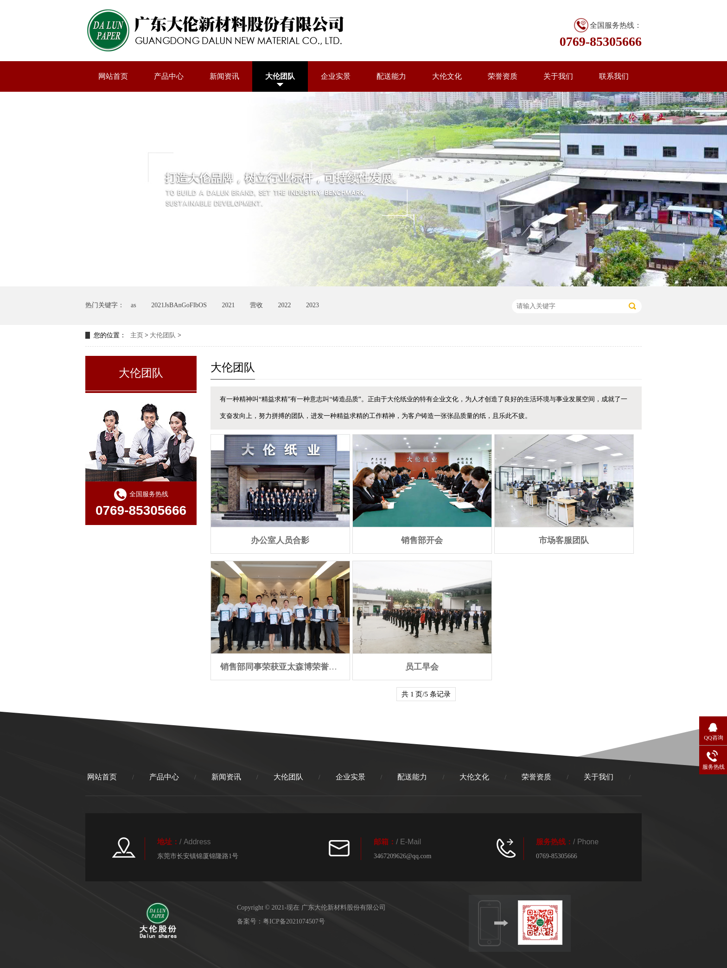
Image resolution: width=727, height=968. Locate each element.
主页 (136, 335)
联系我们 (614, 76)
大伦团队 (280, 76)
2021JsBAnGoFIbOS (179, 305)
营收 (256, 305)
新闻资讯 (224, 76)
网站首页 (113, 76)
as (133, 305)
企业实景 (336, 76)
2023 (312, 305)
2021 (228, 305)
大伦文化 (447, 76)
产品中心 (169, 76)
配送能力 (391, 76)
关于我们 (558, 76)
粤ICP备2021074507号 (294, 921)
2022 (284, 305)
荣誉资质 (502, 76)
